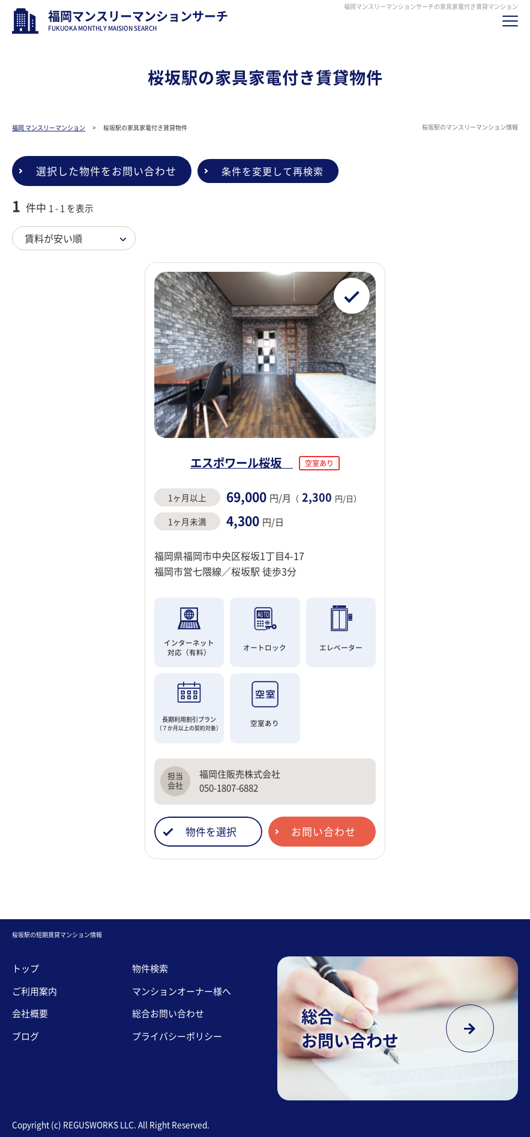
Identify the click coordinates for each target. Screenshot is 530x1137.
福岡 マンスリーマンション (48, 127)
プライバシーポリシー (177, 1036)
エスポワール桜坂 (241, 462)
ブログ (25, 1036)
